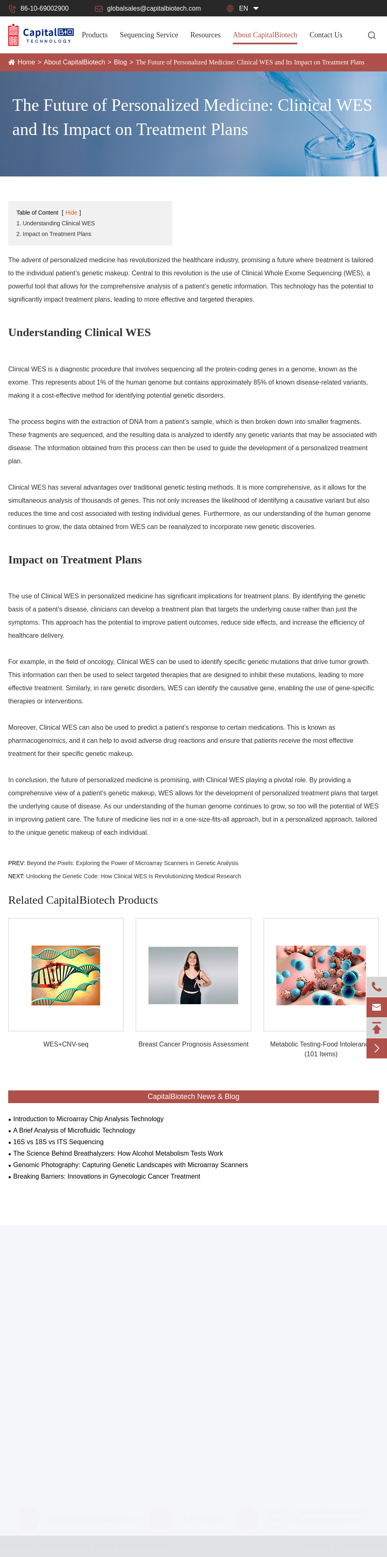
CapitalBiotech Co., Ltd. (74, 1546)
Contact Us (326, 35)
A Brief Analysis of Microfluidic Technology (74, 1130)
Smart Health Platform (40, 1391)
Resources (205, 35)
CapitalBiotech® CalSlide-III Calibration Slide (73, 1435)
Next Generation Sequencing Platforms (65, 1364)
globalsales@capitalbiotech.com (148, 9)
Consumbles (24, 1421)
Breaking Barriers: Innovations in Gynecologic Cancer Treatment (106, 1176)
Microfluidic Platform (37, 1338)
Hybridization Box (33, 1448)
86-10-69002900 (38, 9)
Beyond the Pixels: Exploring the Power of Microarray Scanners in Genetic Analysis (132, 863)
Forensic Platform (33, 1404)
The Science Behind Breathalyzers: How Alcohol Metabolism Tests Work (118, 1153)
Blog (120, 62)
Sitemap (314, 1546)
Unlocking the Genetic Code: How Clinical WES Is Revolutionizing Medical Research (133, 876)
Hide (71, 212)
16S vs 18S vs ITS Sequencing (58, 1141)
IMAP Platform (29, 1377)
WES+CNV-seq (66, 1044)
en (243, 8)
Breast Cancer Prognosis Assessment (194, 1044)
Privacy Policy (359, 1546)
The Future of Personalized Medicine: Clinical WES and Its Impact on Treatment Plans (250, 62)
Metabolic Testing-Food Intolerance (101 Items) (321, 1049)
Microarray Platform (37, 1351)
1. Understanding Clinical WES (55, 223)
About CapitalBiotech (265, 35)
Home (26, 62)
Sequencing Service (149, 35)
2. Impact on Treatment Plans (53, 234)
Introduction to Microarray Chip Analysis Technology (88, 1118)
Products (95, 35)
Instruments (23, 1299)
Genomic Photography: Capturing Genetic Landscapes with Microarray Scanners (130, 1164)
